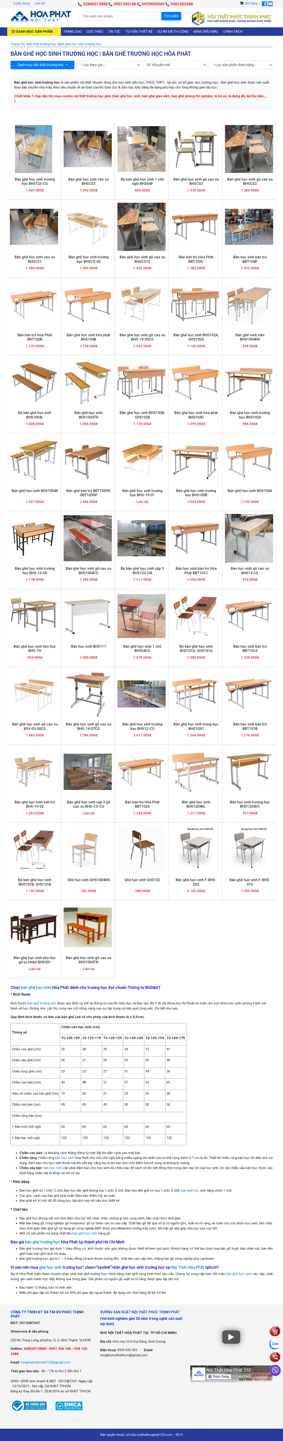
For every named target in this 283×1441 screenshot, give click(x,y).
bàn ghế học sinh (36, 987)
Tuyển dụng (21, 3)
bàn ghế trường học (41, 1003)
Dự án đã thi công (173, 32)
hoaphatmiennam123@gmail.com (45, 1362)
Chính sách (232, 32)
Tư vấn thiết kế (139, 32)
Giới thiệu (95, 32)
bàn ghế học (190, 1191)
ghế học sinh (50, 1267)
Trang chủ (72, 32)
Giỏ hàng (250, 3)
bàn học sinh (64, 1158)
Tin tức (114, 32)
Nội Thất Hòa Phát (187, 1267)
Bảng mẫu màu (206, 32)
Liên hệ (39, 3)
